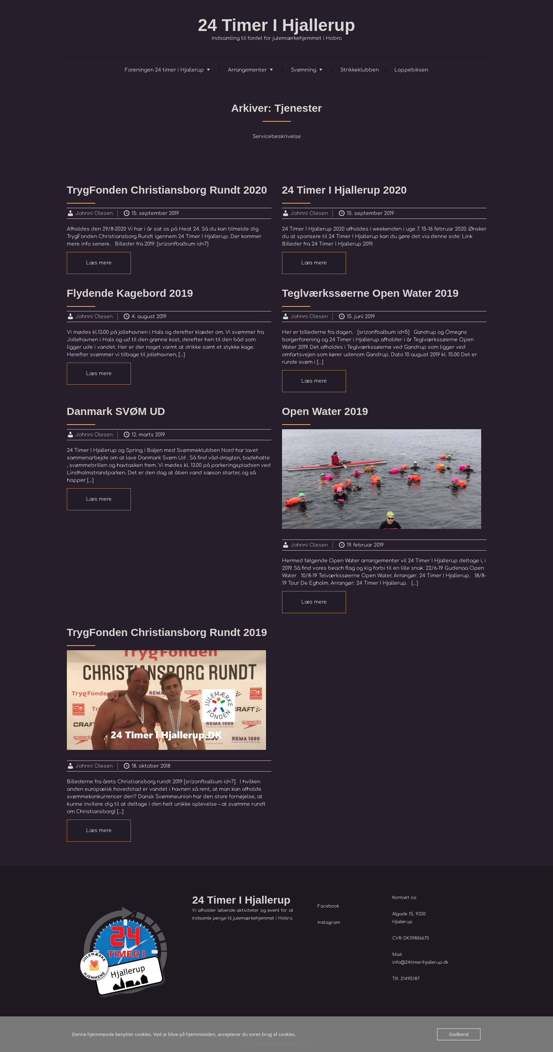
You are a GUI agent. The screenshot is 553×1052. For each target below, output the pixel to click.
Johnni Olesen (94, 213)
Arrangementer (247, 70)
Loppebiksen (411, 70)
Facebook (328, 906)
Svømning (303, 70)
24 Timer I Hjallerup (276, 25)
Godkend (458, 1034)
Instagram (329, 922)
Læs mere (99, 262)
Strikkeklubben (359, 70)
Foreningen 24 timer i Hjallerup (164, 70)
